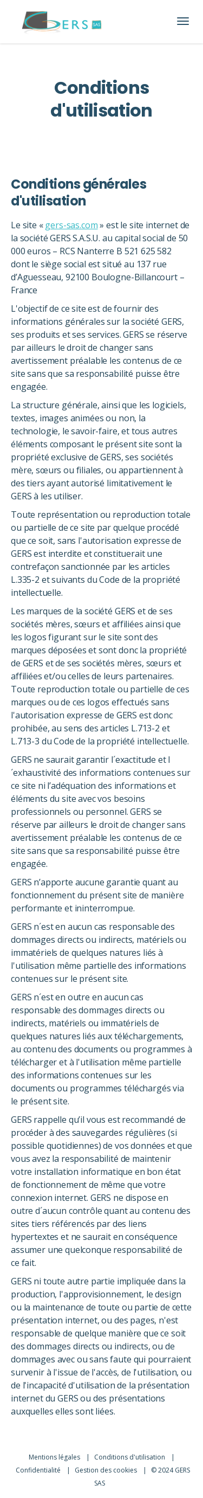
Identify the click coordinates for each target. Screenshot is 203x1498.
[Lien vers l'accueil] (61, 21)
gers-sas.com (71, 225)
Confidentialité (39, 1470)
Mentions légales (55, 1457)
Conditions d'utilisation (130, 1457)
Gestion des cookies (107, 1470)
